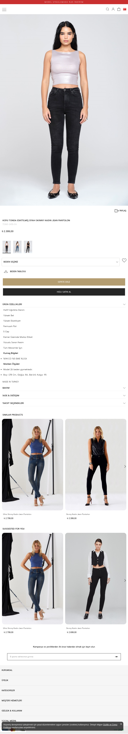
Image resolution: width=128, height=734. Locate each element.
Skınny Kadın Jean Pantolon (78, 514)
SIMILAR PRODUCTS (12, 415)
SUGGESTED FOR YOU (13, 528)
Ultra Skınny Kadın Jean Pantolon (17, 514)
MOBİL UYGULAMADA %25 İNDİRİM (64, 2)
